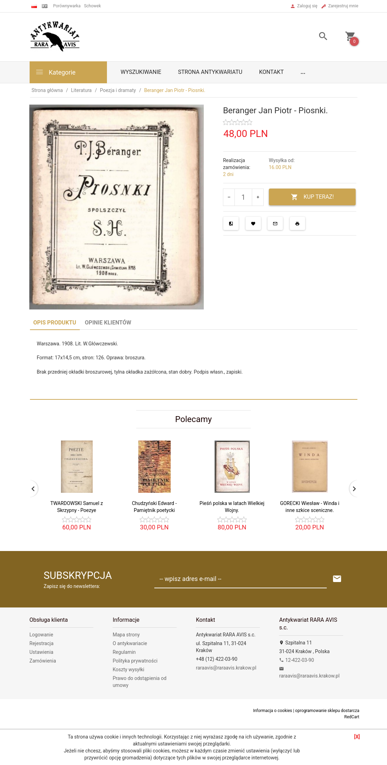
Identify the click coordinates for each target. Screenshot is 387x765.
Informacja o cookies (272, 710)
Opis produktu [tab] (54, 322)
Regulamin (124, 652)
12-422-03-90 (296, 660)
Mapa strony (126, 634)
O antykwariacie (130, 643)
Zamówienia (43, 661)
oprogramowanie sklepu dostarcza (327, 710)
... (303, 72)
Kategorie (55, 72)
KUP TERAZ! (312, 197)
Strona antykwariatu (210, 72)
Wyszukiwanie (141, 72)
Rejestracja (42, 643)
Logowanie (41, 634)
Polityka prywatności (135, 661)
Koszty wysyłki (128, 669)
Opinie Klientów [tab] (108, 322)
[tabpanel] (193, 364)
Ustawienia (42, 652)
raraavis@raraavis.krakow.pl (226, 668)
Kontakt (271, 72)
